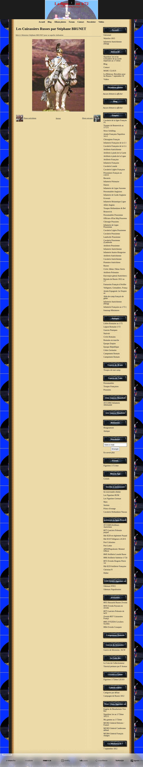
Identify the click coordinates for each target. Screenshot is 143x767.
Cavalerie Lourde (110, 166)
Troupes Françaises (111, 386)
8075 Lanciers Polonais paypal (112, 531)
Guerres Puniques (110, 330)
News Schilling (109, 131)
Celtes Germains (109, 350)
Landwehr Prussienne (111, 237)
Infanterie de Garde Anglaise (114, 195)
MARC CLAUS (109, 71)
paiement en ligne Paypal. (115, 520)
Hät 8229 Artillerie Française (114, 566)
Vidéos (101, 22)
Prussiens (107, 390)
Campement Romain (111, 354)
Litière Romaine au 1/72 (112, 323)
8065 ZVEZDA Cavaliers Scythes (113, 623)
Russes (106, 266)
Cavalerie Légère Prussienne (114, 230)
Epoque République (111, 347)
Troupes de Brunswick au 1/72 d (113, 126)
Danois (106, 185)
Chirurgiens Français (111, 139)
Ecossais (106, 198)
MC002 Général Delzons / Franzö (113, 724)
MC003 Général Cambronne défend (114, 729)
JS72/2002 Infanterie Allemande (111, 404)
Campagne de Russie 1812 (113, 696)
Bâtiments (115, 423)
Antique (115, 318)
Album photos (60, 22)
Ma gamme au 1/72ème (112, 720)
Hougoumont (108, 428)
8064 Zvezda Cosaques (112, 627)
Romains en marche (111, 340)
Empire (115, 115)
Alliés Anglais (109, 205)
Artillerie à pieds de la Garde (114, 153)
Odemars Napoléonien (112, 589)
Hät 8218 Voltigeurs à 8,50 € (114, 539)
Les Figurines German (112, 499)
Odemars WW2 (109, 586)
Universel (107, 35)
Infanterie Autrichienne (112, 249)
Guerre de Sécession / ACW (114, 650)
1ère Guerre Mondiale (115, 413)
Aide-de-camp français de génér (113, 297)
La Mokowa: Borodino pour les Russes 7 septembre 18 (114, 75)
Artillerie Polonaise (111, 272)
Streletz (106, 505)
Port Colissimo (109, 542)
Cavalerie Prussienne (111, 234)
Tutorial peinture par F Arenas (115, 666)
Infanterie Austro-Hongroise (114, 252)
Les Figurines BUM (111, 495)
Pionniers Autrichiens (111, 262)
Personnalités (108, 383)
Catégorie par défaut (111, 693)
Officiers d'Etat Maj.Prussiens (115, 218)
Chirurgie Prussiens (111, 222)
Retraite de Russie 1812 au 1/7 (113, 280)
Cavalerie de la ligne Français (115, 121)
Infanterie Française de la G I (114, 143)
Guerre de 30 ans (115, 365)
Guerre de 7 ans (115, 378)
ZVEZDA (115, 597)
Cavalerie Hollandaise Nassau (115, 512)
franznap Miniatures (111, 310)
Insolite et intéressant (115, 487)
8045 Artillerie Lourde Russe (114, 554)
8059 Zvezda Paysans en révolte (113, 607)
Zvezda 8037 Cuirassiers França (113, 617)
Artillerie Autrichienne (112, 149)
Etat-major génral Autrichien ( (115, 276)
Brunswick (107, 212)
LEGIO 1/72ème (115, 674)
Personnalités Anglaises (112, 192)
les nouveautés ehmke (112, 492)
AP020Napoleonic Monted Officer (113, 550)
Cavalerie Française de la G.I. (115, 146)
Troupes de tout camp (111, 370)
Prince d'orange (109, 509)
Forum (72, 22)
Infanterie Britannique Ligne (114, 202)
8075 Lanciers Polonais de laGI (113, 612)
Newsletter (91, 22)
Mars (105, 502)
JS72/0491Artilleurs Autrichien (111, 526)
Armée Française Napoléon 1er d (114, 135)
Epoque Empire (109, 344)
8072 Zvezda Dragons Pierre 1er (114, 562)
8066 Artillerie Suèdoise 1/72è (115, 558)
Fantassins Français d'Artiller (114, 284)
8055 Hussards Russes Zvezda (115, 603)
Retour (58, 118)
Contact (80, 22)
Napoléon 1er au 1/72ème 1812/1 (113, 715)
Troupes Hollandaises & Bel (114, 208)
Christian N (108, 570)
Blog (49, 22)
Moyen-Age (115, 474)
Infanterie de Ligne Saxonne (114, 188)
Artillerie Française (111, 160)
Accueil (42, 22)
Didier (106, 573)
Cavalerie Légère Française (114, 170)
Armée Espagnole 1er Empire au (115, 292)
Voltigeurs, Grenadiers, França (115, 288)
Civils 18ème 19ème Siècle (114, 269)
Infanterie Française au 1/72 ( (115, 307)
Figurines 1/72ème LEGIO (113, 679)
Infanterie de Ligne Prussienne (110, 226)
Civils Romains (109, 337)
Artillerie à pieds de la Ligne (114, 156)
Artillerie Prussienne (111, 246)
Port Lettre (107, 546)
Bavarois (106, 178)
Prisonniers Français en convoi (112, 174)
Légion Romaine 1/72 (112, 327)
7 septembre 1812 (110, 749)
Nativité (106, 333)
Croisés (106, 479)
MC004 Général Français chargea (113, 735)
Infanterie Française (111, 163)
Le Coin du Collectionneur (113, 663)
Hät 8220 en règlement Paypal (115, 536)
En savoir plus (109, 453)
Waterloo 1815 (109, 38)
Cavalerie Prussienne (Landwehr (111, 241)
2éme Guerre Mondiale (115, 398)
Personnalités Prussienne (113, 215)
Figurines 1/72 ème (111, 466)
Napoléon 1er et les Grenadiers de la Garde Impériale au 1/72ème (112, 59)
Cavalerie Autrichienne (112, 259)
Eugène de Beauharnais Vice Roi (114, 710)
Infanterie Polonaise (111, 182)
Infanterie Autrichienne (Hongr (112, 43)
